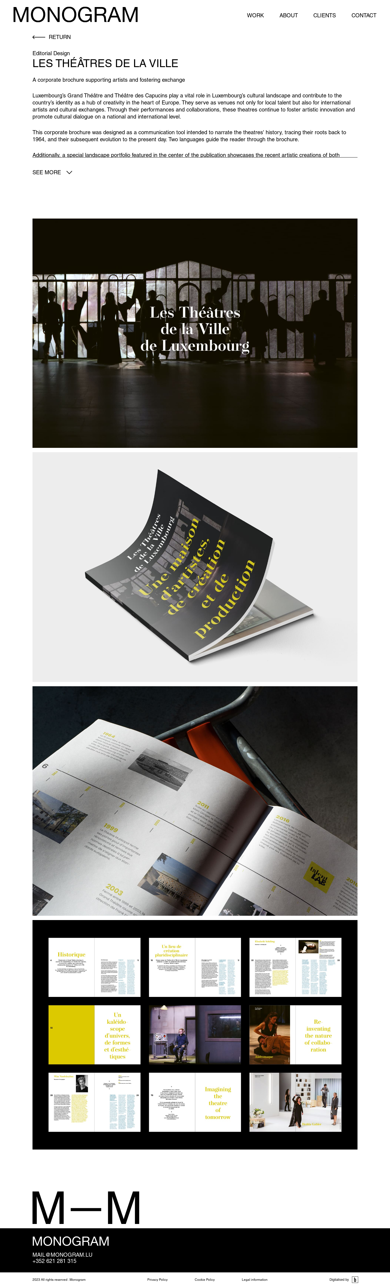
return (60, 37)
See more (46, 172)
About (289, 15)
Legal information (255, 1280)
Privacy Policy (157, 1280)
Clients (324, 15)
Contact (364, 15)
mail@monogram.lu (62, 1255)
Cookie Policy (205, 1280)
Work (255, 15)
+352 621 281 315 (54, 1261)
